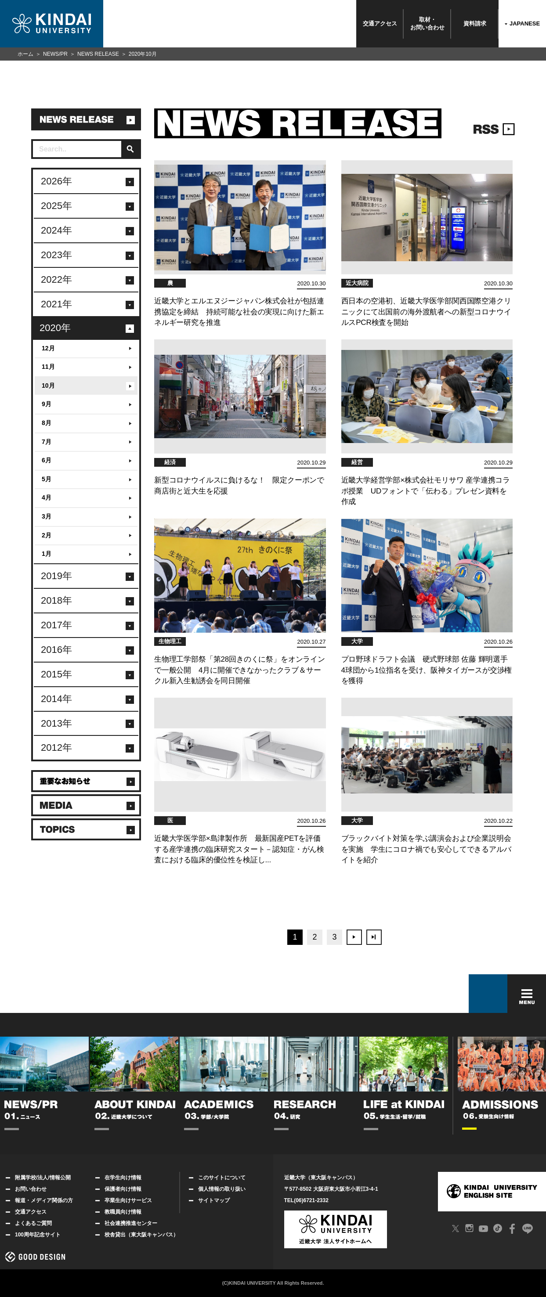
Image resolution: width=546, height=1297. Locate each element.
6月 (46, 460)
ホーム (25, 54)
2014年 (56, 698)
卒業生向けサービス (123, 1200)
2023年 (56, 254)
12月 (48, 348)
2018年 (56, 600)
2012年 (56, 747)
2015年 (56, 674)
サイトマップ (209, 1200)
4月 (46, 497)
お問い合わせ (26, 1189)
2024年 (56, 230)
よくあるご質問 (29, 1223)
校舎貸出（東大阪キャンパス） (136, 1235)
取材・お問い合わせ (427, 23)
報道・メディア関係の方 (39, 1200)
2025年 (56, 205)
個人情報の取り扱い (217, 1189)
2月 (46, 535)
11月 (48, 366)
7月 (46, 441)
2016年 (56, 649)
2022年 (56, 279)
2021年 (56, 304)
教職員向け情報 (118, 1212)
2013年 (56, 723)
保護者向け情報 (118, 1189)
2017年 (56, 625)
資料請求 (474, 23)
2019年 (56, 575)
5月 (46, 479)
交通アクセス (380, 23)
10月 (48, 385)
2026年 (56, 181)
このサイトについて (217, 1178)
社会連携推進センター (126, 1223)
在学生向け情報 (118, 1178)
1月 (46, 553)
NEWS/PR (55, 54)
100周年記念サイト (33, 1235)
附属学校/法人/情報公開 (38, 1178)
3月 (46, 516)
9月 (46, 403)
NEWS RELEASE (98, 54)
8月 (46, 422)
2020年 (55, 327)
